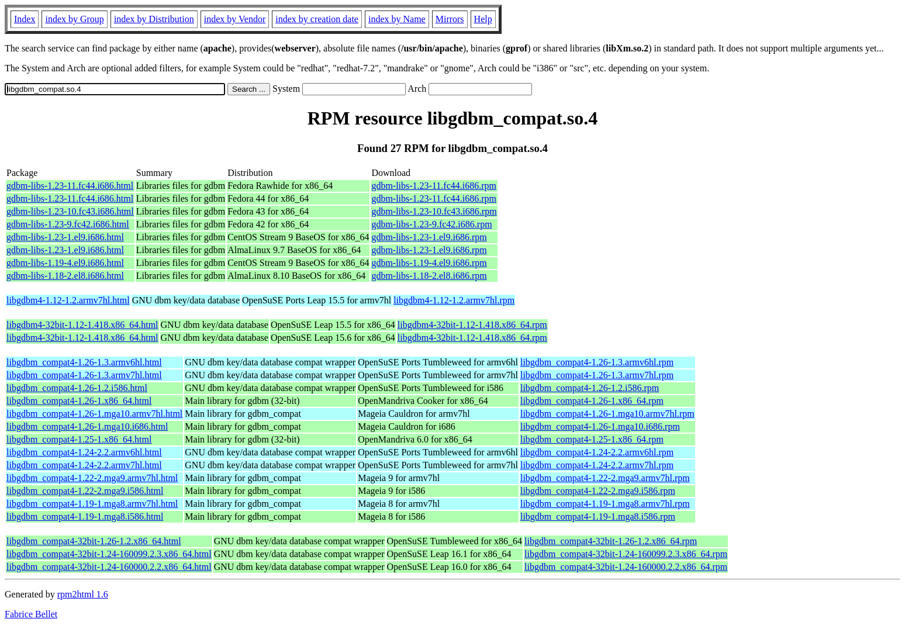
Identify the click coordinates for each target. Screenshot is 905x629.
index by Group (74, 19)
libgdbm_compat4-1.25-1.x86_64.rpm (592, 439)
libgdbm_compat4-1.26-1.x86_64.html (78, 401)
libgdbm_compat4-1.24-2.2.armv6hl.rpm (596, 452)
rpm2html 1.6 (82, 594)
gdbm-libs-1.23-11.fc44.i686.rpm (433, 186)
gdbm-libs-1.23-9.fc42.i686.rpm (431, 224)
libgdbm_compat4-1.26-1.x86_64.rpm (592, 401)
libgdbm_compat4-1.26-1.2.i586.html (76, 388)
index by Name (397, 19)
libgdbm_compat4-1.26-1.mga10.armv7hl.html (94, 414)
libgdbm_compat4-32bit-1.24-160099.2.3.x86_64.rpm (625, 554)
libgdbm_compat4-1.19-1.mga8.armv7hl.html (92, 504)
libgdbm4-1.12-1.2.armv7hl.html (68, 300)
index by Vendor (234, 19)
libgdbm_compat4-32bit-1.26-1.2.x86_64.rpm (610, 541)
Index (24, 19)
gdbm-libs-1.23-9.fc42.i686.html (67, 224)
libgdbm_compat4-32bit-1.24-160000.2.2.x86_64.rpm (625, 567)
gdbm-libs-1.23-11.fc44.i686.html (69, 186)
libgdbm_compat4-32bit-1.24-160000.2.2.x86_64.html (109, 567)
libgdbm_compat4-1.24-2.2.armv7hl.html (84, 465)
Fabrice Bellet (31, 614)
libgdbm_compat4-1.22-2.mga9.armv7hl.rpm (605, 478)
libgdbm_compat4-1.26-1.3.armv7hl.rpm (596, 375)
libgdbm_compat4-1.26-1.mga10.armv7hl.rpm (607, 414)
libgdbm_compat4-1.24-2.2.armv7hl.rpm (596, 465)
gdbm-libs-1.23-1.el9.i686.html (65, 237)
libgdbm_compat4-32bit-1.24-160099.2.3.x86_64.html (109, 554)
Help (483, 19)
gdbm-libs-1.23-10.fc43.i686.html (70, 211)
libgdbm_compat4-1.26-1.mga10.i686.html (87, 426)
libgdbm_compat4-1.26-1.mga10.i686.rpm (600, 426)
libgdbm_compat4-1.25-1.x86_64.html (78, 439)
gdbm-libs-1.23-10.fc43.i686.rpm (433, 211)
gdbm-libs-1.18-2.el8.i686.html (65, 276)
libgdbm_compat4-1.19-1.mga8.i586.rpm (597, 516)
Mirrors (450, 19)
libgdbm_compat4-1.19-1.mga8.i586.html (84, 516)
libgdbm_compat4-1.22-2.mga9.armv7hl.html (92, 478)
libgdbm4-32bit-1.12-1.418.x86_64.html (82, 325)
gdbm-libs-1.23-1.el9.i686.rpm (428, 237)
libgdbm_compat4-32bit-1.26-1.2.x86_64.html (93, 541)
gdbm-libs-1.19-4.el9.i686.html (65, 263)
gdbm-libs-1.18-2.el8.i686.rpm (428, 276)
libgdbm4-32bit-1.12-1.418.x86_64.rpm (472, 325)
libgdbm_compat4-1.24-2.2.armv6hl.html (84, 452)
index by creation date (316, 19)
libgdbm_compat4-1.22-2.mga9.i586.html (84, 491)
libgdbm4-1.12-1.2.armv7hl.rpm (453, 300)
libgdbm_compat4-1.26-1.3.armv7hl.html (84, 375)
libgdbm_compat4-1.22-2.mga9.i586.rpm (597, 491)
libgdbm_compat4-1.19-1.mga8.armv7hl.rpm (605, 504)
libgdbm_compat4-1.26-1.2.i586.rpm (589, 388)
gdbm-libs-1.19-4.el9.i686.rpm (428, 263)
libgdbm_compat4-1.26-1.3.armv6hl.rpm (596, 362)
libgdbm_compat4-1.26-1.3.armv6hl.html (84, 362)
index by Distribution (154, 19)
